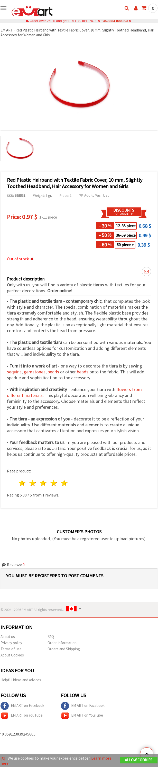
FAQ (51, 636)
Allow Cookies (138, 760)
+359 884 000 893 (114, 21)
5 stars (64, 483)
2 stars (33, 483)
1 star (22, 483)
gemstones (34, 372)
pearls (53, 372)
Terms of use (11, 648)
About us (8, 636)
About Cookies (12, 655)
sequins (14, 372)
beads (82, 372)
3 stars (43, 483)
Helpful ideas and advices (21, 679)
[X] (3, 758)
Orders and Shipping (64, 648)
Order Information (62, 642)
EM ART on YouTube (22, 715)
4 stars (54, 483)
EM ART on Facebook (22, 706)
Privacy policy (11, 642)
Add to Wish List (94, 195)
